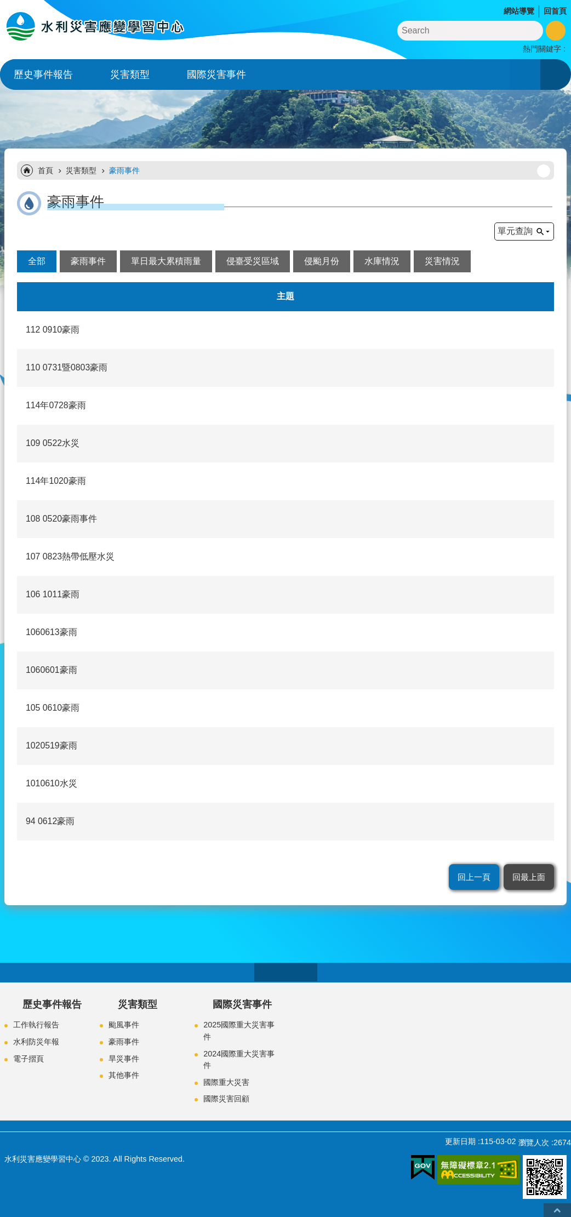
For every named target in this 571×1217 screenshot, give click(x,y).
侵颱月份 (321, 261)
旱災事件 (124, 1058)
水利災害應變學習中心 (96, 26)
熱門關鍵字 (542, 48)
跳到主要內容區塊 (5, 5)
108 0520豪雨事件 (61, 518)
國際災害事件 (216, 74)
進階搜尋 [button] (556, 31)
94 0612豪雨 (50, 821)
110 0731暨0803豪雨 (66, 367)
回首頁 (555, 11)
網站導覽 (519, 11)
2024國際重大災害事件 (239, 1059)
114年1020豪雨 (56, 480)
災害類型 (130, 74)
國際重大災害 (226, 1082)
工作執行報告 (36, 1024)
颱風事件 (124, 1024)
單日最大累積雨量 (166, 261)
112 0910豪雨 (52, 329)
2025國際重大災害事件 (239, 1030)
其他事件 (124, 1075)
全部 (36, 261)
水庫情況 (381, 261)
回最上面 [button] (528, 877)
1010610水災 (51, 783)
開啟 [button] (525, 74)
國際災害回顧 (226, 1098)
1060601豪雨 (51, 670)
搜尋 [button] (533, 31)
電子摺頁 (28, 1058)
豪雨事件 (124, 170)
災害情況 (442, 261)
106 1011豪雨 (52, 594)
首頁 (45, 170)
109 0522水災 (52, 443)
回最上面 (557, 1210)
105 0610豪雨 (52, 707)
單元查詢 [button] (515, 231)
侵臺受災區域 (252, 261)
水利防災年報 (36, 1041)
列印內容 (543, 171)
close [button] (285, 972)
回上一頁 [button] (474, 877)
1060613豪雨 (51, 632)
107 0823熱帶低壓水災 (70, 556)
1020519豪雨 (51, 745)
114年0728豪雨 (56, 405)
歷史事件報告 (43, 74)
